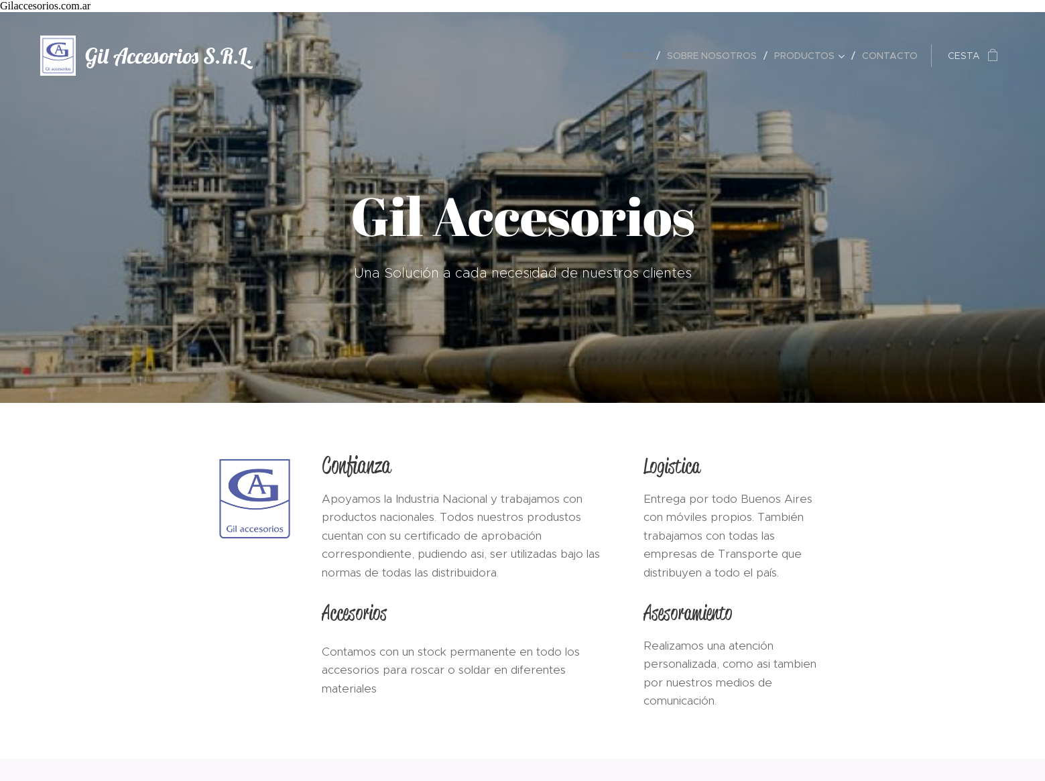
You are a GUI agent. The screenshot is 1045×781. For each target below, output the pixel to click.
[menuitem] (639, 55)
